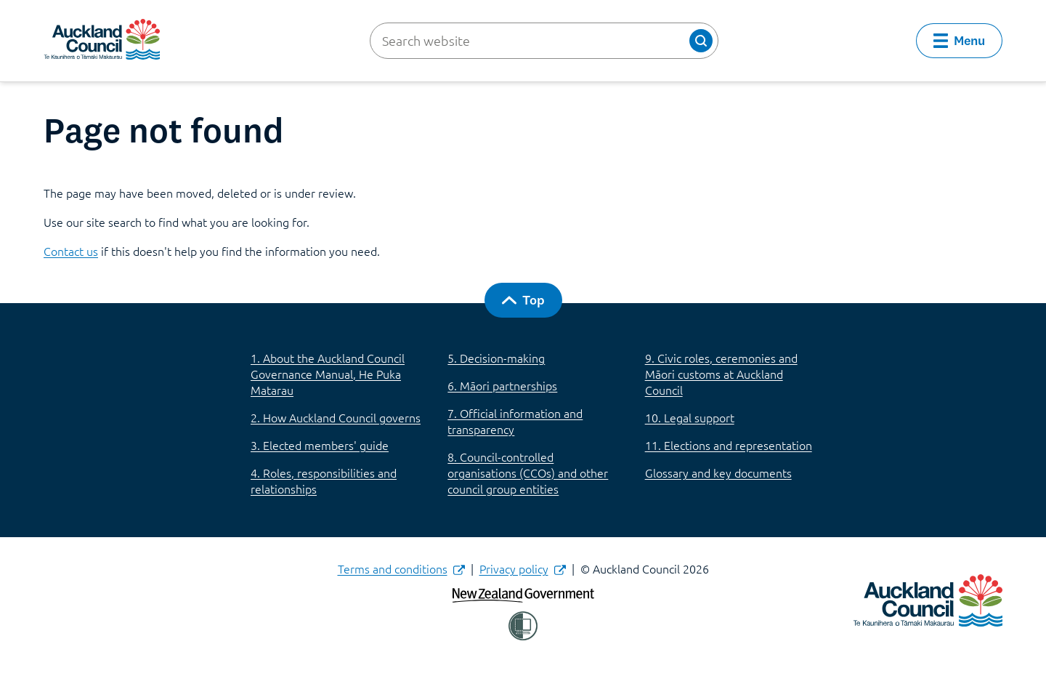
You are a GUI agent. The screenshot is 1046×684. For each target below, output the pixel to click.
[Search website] (544, 41)
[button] (701, 40)
